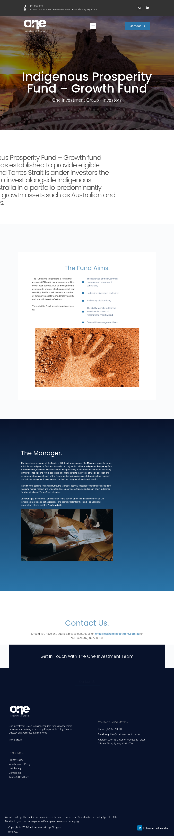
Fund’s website (60, 505)
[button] (139, 8)
